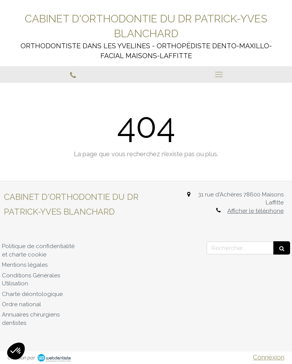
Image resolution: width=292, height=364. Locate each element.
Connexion (268, 357)
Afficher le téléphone (255, 210)
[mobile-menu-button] (219, 74)
